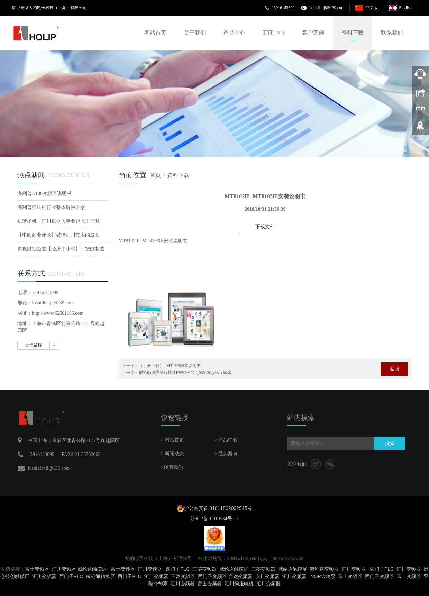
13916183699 (283, 7)
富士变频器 (37, 569)
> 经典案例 (226, 453)
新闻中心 (274, 33)
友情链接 (33, 345)
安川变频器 (267, 576)
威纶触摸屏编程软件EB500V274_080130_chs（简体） (187, 372)
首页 (155, 175)
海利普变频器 (324, 569)
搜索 (390, 443)
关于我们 (195, 33)
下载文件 (265, 226)
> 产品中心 (226, 439)
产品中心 (234, 33)
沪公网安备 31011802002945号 (218, 508)
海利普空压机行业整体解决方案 (51, 207)
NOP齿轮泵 (322, 576)
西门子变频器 (212, 576)
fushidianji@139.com (326, 7)
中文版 (371, 7)
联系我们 (392, 33)
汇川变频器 (64, 569)
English (405, 7)
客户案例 (313, 33)
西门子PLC (178, 569)
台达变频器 (240, 576)
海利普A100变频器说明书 (44, 193)
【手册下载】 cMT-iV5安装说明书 (170, 365)
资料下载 (352, 33)
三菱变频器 (204, 569)
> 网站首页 (172, 439)
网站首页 (155, 33)
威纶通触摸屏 (92, 569)
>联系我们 (172, 467)
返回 (394, 369)
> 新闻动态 (172, 453)
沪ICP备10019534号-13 (214, 518)
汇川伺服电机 (239, 583)
